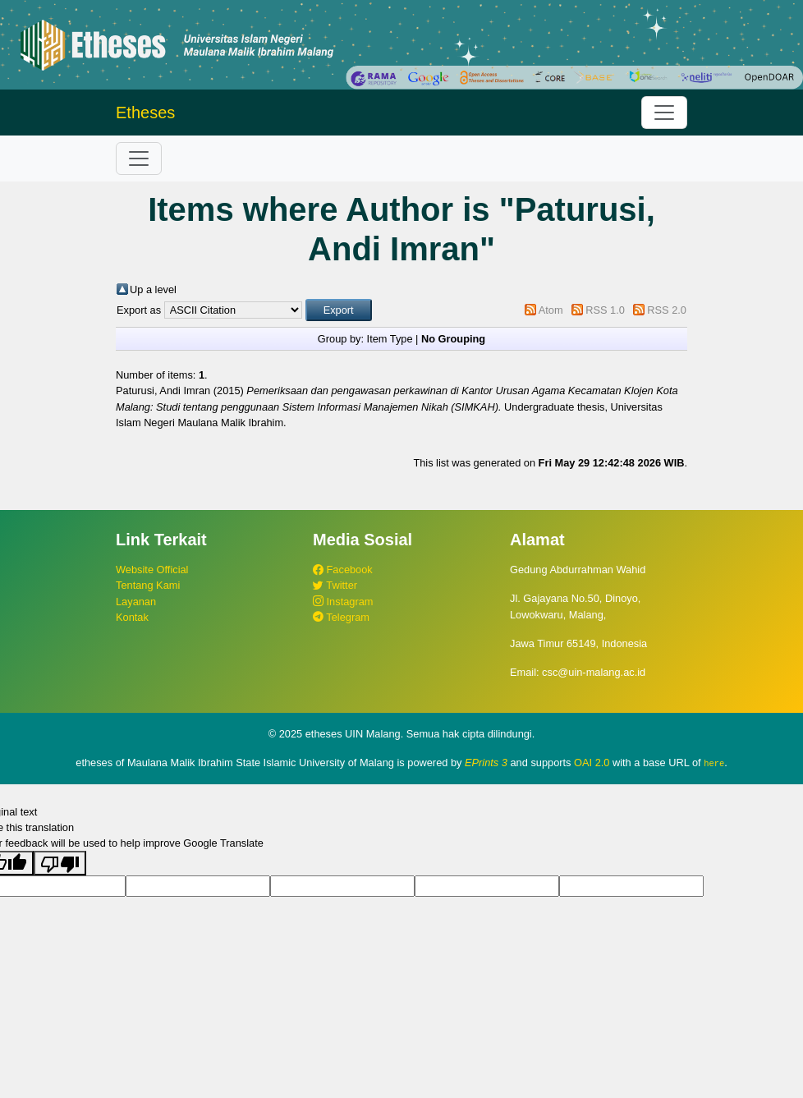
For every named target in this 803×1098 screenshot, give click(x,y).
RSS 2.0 (666, 310)
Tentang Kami (148, 585)
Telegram (341, 617)
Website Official (152, 569)
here (714, 763)
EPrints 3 (486, 762)
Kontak (132, 617)
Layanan (136, 601)
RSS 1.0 (605, 310)
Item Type (390, 339)
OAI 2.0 (591, 762)
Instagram (343, 601)
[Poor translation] (60, 863)
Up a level (153, 289)
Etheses (145, 112)
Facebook (343, 569)
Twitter (335, 585)
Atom (551, 310)
